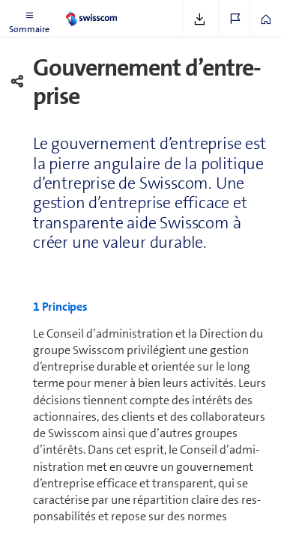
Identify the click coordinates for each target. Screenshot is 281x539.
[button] (29, 18)
